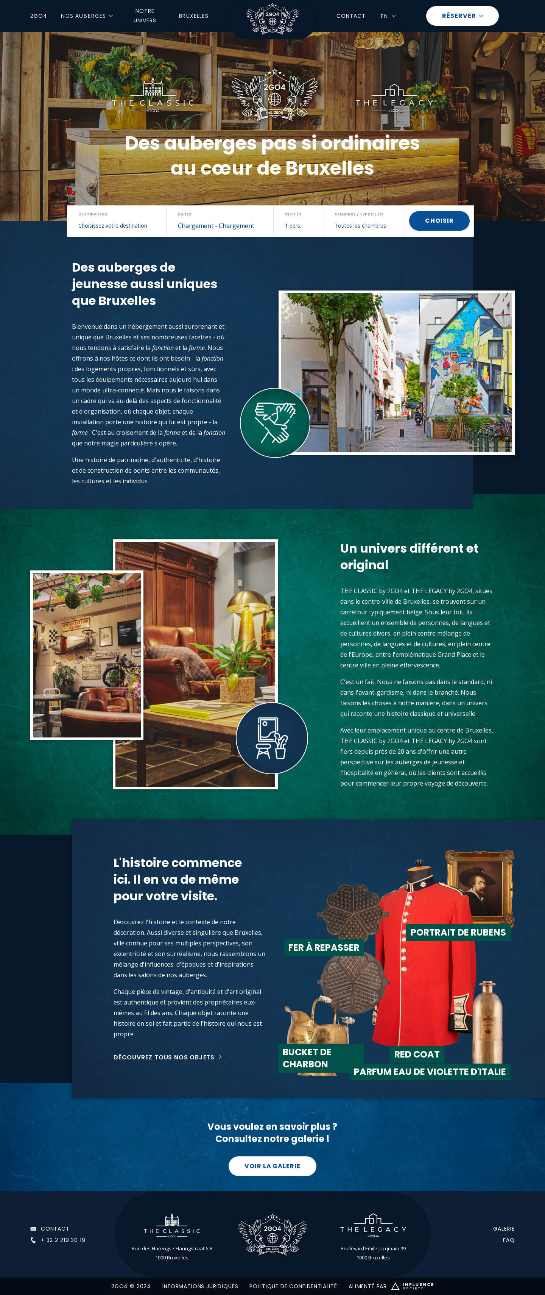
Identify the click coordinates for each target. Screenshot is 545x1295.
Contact (351, 16)
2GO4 (38, 16)
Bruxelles (194, 16)
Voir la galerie (272, 1166)
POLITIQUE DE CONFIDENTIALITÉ (293, 1286)
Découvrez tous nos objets (164, 1057)
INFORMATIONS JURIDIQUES (200, 1286)
